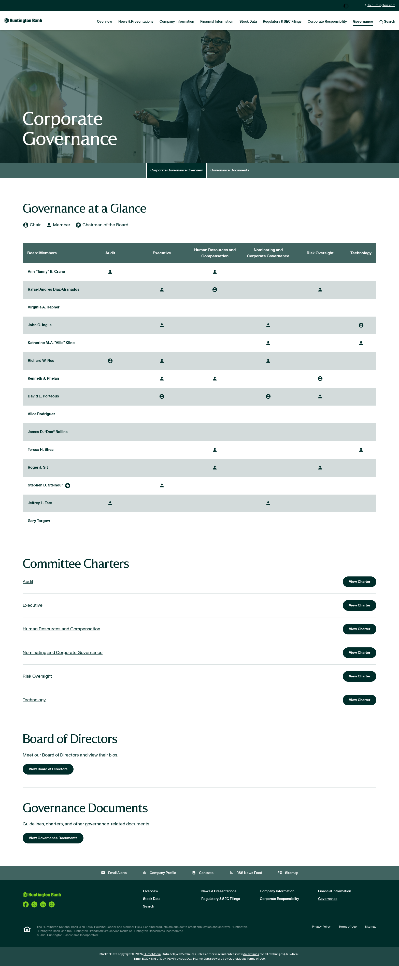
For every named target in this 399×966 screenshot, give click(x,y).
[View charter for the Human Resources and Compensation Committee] (199, 629)
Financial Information (216, 21)
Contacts (202, 873)
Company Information (177, 21)
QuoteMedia (152, 954)
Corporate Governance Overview (176, 170)
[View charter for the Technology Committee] (199, 700)
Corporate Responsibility (327, 21)
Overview (104, 21)
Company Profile (159, 873)
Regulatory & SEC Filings (282, 21)
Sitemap (288, 873)
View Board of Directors (48, 769)
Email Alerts (114, 873)
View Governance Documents (53, 838)
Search (387, 22)
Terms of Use (348, 926)
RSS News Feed (245, 873)
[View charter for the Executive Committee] (199, 605)
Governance (363, 21)
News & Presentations (135, 21)
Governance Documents (229, 170)
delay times (251, 954)
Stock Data (248, 21)
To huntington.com (379, 5)
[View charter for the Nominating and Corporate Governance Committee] (199, 652)
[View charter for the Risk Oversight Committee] (199, 676)
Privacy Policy (321, 926)
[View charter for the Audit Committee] (199, 581)
